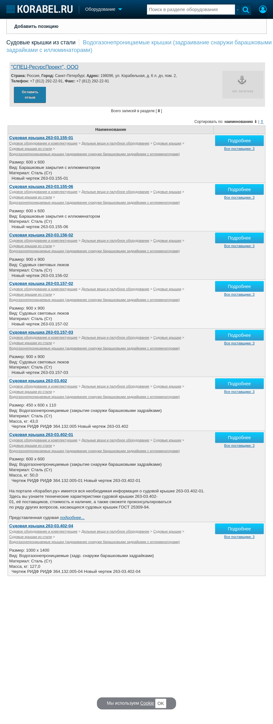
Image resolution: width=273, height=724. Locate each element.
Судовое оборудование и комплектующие (43, 143)
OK (160, 703)
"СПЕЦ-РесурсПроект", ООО (45, 67)
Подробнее (239, 140)
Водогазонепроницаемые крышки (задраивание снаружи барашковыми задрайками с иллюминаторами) (94, 154)
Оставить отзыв (30, 94)
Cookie (147, 703)
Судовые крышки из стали (41, 42)
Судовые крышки (167, 143)
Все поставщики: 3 (239, 149)
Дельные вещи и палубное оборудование (115, 143)
